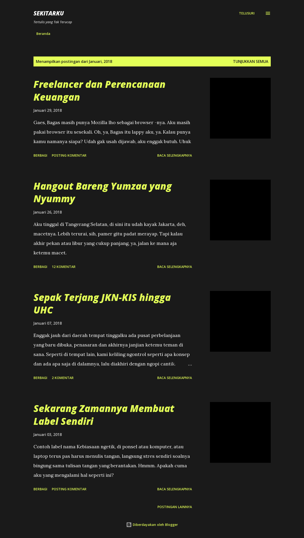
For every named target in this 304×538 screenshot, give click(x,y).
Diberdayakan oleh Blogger (152, 524)
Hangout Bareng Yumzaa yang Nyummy (102, 192)
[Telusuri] (247, 13)
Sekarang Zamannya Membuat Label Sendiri (103, 414)
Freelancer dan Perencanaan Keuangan (99, 90)
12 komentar (64, 266)
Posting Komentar (69, 155)
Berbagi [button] (40, 155)
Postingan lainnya (174, 507)
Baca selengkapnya (174, 155)
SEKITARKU (48, 13)
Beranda (43, 33)
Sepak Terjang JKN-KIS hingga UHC (102, 303)
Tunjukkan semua (250, 61)
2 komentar (63, 377)
